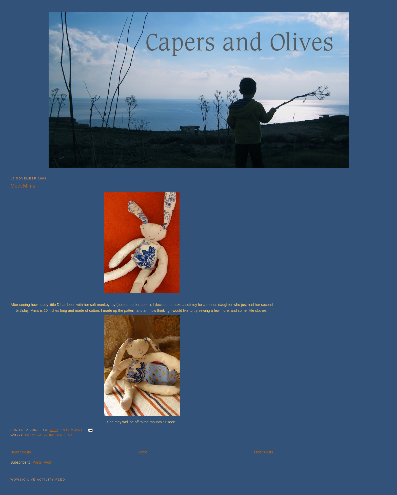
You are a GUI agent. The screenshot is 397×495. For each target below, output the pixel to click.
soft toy (65, 434)
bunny (30, 434)
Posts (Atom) (42, 462)
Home (142, 452)
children (46, 434)
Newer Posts (20, 452)
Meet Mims (22, 186)
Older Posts (263, 452)
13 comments (73, 430)
